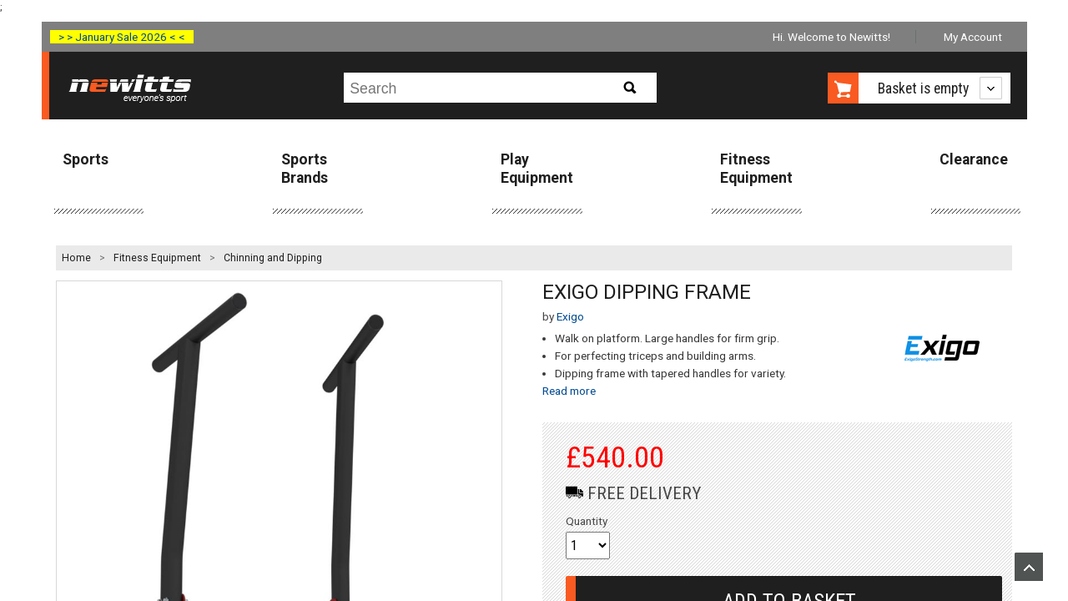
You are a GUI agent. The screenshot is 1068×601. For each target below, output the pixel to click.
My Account (973, 36)
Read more (569, 390)
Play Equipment (537, 168)
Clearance (974, 159)
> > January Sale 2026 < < (121, 36)
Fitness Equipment (756, 168)
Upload (1029, 567)
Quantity (586, 521)
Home (76, 258)
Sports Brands (304, 168)
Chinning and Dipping (273, 258)
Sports (85, 159)
